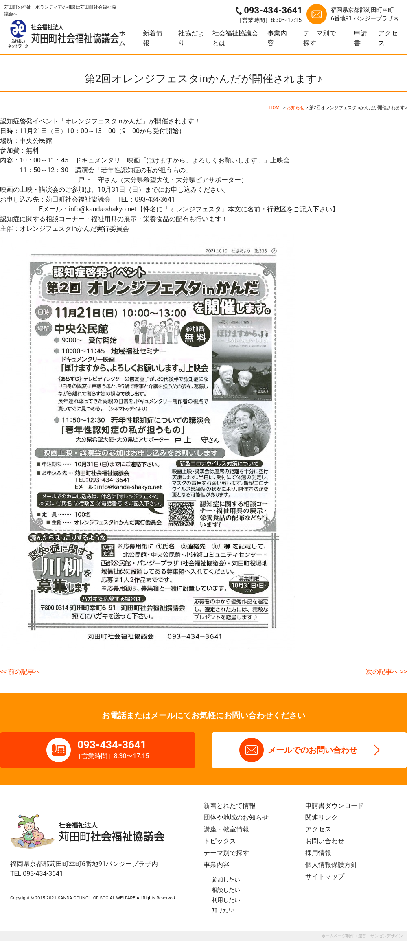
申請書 (360, 38)
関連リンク (321, 817)
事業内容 (277, 38)
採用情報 (318, 853)
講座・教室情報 (226, 829)
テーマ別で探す (319, 38)
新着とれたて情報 (230, 805)
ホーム (125, 38)
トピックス (220, 841)
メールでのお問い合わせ (312, 750)
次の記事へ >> (386, 672)
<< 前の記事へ (20, 672)
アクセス (388, 38)
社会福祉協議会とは (235, 38)
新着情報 (152, 38)
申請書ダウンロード (334, 805)
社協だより (191, 38)
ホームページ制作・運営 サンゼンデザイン (362, 936)
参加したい (226, 879)
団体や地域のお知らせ (236, 817)
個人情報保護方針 (331, 865)
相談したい (226, 889)
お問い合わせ (324, 841)
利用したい (226, 900)
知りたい (223, 910)
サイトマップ (324, 876)
